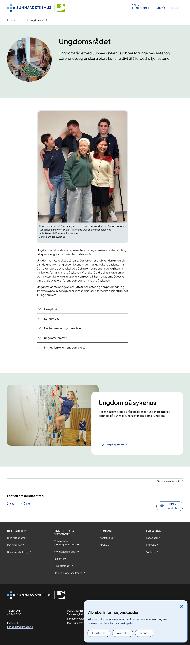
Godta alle (98, 633)
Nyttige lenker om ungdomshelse (65, 347)
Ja (13, 503)
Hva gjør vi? (51, 309)
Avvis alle (122, 633)
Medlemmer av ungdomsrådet (63, 328)
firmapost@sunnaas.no (20, 626)
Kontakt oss (51, 318)
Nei (28, 503)
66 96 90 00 (14, 614)
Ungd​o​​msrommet (55, 337)
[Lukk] (181, 606)
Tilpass (144, 633)
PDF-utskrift (172, 506)
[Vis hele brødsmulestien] (22, 20)
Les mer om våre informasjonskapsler (110, 623)
